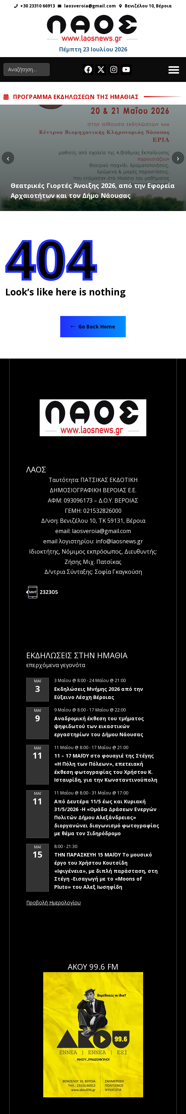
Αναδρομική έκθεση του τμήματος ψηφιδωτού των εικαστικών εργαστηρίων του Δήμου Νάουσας (99, 726)
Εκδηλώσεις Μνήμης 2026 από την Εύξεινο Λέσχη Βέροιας (98, 693)
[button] (174, 69)
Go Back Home (93, 326)
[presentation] (8, 157)
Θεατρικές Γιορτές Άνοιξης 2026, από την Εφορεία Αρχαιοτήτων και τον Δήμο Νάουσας (93, 190)
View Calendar (53, 903)
